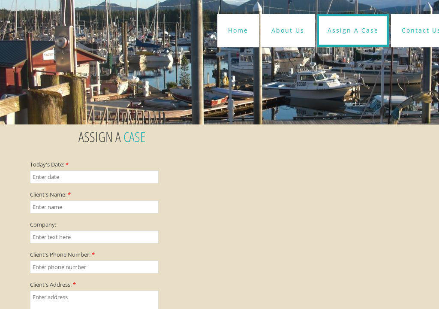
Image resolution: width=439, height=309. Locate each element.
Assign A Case (353, 30)
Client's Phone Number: (62, 254)
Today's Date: (49, 164)
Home (238, 30)
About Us (287, 30)
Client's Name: (50, 194)
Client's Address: (53, 284)
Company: (43, 224)
